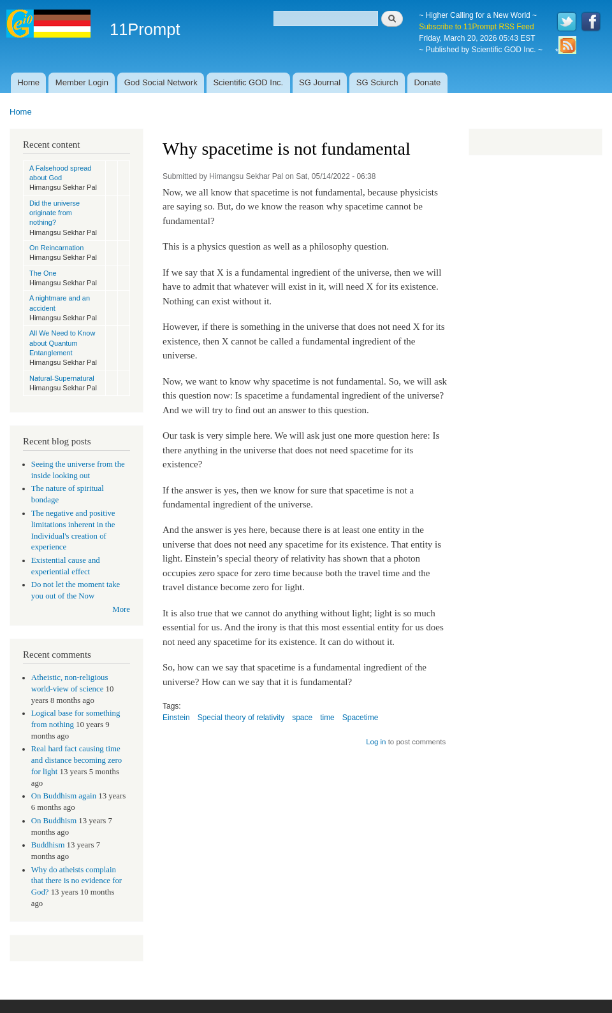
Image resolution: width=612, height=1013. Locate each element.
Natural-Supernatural (61, 378)
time (327, 717)
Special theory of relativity (241, 717)
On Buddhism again (63, 795)
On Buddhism (53, 820)
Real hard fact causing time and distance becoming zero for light (76, 760)
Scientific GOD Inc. (248, 82)
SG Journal (319, 82)
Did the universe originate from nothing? (54, 213)
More (121, 609)
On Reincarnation (56, 247)
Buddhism (48, 844)
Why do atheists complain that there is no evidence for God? (76, 881)
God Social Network (161, 82)
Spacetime (360, 717)
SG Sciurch (377, 82)
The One (43, 273)
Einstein (176, 717)
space (302, 717)
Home (28, 82)
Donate (427, 82)
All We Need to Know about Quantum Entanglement (62, 343)
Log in (376, 742)
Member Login (81, 82)
